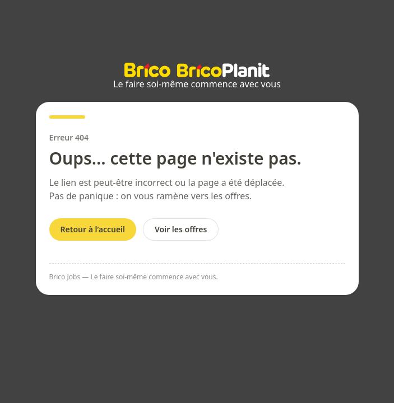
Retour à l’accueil (93, 229)
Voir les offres (181, 229)
